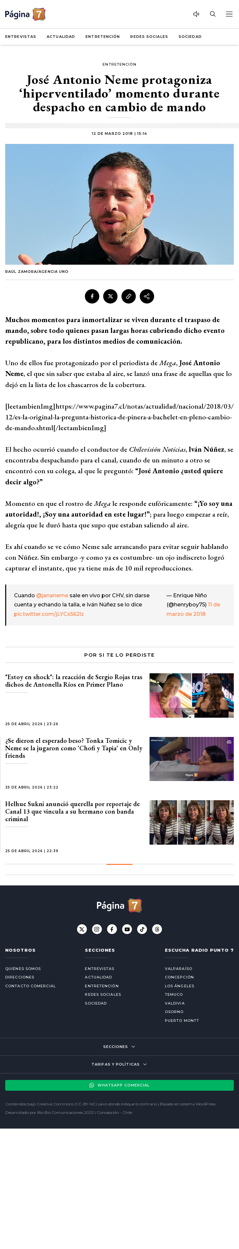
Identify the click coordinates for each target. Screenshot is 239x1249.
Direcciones (19, 977)
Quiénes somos (23, 968)
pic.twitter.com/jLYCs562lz (49, 614)
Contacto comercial (30, 986)
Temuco (174, 994)
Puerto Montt (182, 1020)
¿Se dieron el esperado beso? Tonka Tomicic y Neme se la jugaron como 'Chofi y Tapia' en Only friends (73, 748)
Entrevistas (20, 36)
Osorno (174, 1011)
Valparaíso (178, 968)
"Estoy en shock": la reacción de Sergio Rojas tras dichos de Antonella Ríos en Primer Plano (73, 681)
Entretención (103, 36)
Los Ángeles (179, 986)
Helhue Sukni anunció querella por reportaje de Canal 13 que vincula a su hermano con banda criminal (72, 811)
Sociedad (190, 36)
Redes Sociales (149, 36)
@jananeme (52, 595)
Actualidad (61, 36)
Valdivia (175, 1003)
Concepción (179, 977)
